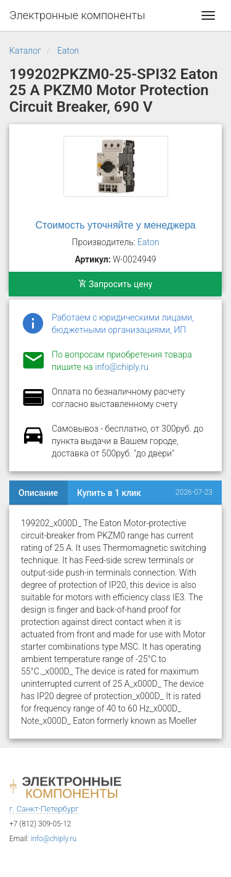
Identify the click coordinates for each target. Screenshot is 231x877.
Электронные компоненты (77, 15)
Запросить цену (115, 284)
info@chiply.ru (121, 367)
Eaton (68, 51)
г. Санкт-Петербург (44, 808)
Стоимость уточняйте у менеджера (116, 225)
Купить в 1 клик (109, 493)
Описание (38, 493)
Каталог (25, 51)
